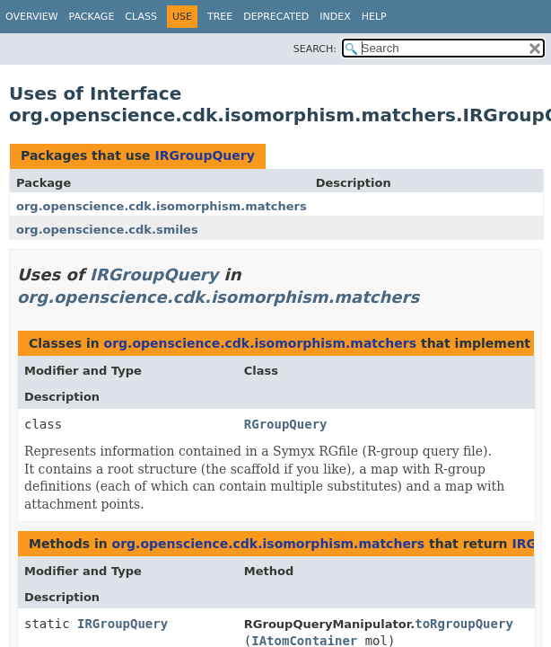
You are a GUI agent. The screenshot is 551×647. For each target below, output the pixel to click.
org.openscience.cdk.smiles (107, 229)
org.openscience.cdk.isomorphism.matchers (161, 206)
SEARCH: (315, 49)
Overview (31, 16)
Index (334, 16)
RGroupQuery (286, 424)
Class (141, 16)
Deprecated (276, 16)
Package (92, 16)
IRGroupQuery (204, 155)
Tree (219, 16)
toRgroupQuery (464, 623)
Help (374, 16)
